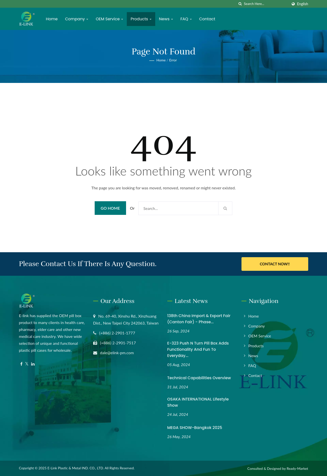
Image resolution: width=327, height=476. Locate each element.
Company (76, 19)
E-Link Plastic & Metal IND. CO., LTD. (75, 468)
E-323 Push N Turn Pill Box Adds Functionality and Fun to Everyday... (198, 349)
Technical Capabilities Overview (199, 378)
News (166, 19)
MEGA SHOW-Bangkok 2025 (194, 427)
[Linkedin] (33, 364)
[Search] (266, 3)
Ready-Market (297, 468)
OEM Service (109, 19)
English (302, 4)
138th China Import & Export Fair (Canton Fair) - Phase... (199, 319)
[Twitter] (27, 364)
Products (141, 19)
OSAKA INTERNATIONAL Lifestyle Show (198, 402)
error (173, 60)
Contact (207, 19)
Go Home (110, 208)
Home (52, 19)
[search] (240, 3)
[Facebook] (21, 364)
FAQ (186, 19)
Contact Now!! (275, 264)
